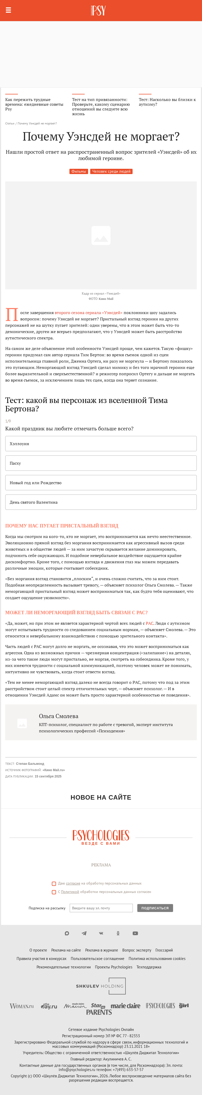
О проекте (38, 950)
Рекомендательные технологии (64, 966)
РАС (149, 623)
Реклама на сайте (66, 950)
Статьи (9, 123)
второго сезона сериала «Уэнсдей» (89, 312)
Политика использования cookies (157, 958)
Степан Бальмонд (30, 764)
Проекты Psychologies (113, 966)
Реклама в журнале (101, 950)
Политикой (70, 891)
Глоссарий (164, 950)
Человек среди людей (111, 171)
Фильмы (79, 171)
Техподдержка (149, 966)
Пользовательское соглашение (97, 958)
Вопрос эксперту (136, 950)
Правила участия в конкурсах (42, 958)
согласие (73, 883)
